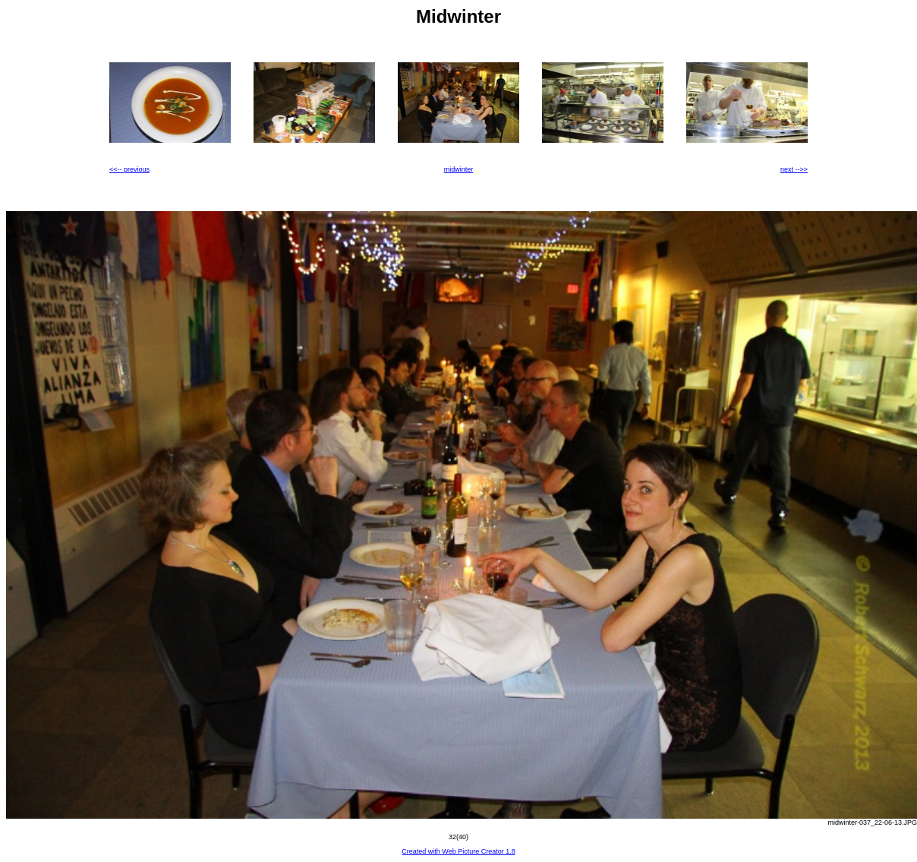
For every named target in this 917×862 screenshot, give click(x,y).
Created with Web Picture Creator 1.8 (458, 851)
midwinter (459, 169)
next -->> (794, 169)
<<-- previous (129, 169)
